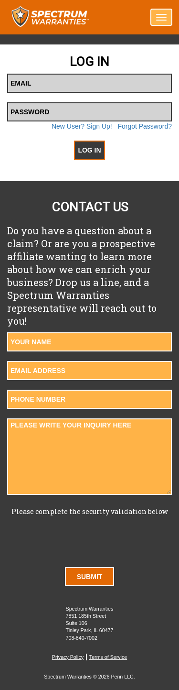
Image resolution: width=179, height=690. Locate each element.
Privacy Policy (68, 657)
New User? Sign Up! (82, 126)
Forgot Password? (144, 126)
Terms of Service (108, 657)
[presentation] (89, 539)
